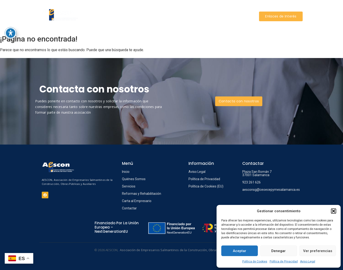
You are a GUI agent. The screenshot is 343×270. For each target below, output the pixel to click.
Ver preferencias (317, 251)
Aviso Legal (307, 261)
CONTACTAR (171, 23)
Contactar (129, 208)
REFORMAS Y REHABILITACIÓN (184, 9)
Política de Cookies (254, 261)
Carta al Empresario (136, 201)
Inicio (126, 172)
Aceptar (239, 251)
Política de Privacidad (284, 261)
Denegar (278, 251)
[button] (333, 211)
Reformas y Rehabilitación (141, 193)
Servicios (128, 186)
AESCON (123, 9)
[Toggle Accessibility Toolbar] (10, 7)
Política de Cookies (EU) (205, 186)
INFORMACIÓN (227, 9)
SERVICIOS (145, 9)
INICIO (104, 9)
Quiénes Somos (134, 179)
